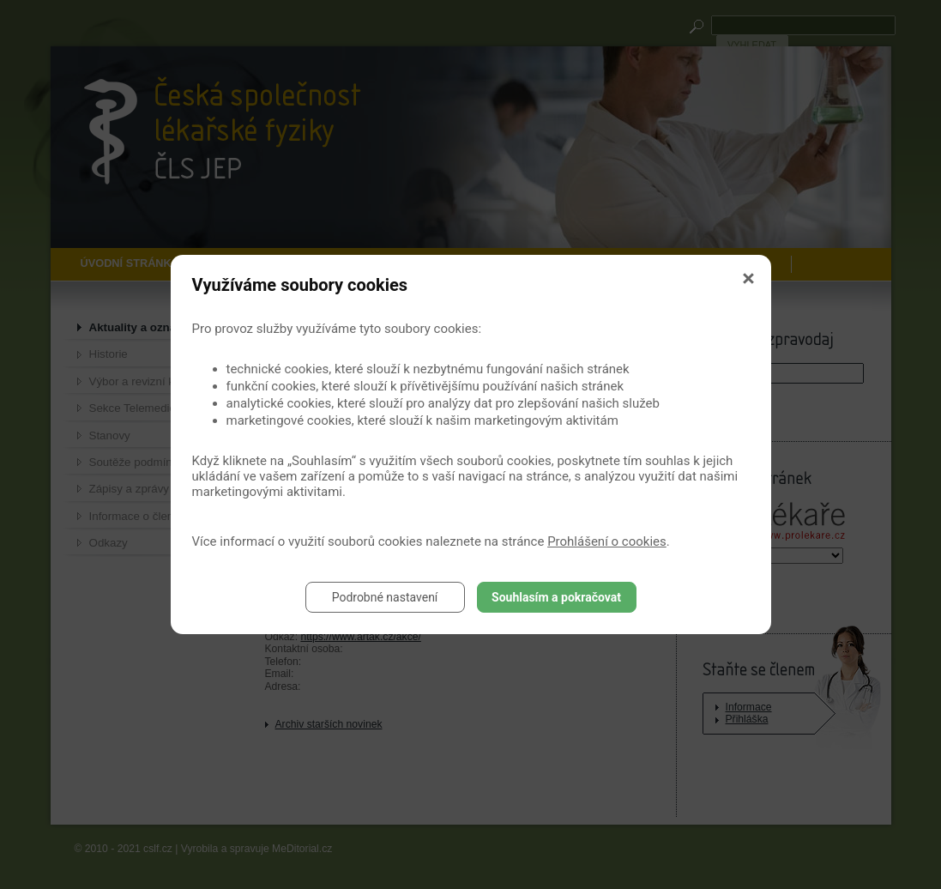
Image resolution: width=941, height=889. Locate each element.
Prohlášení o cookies (607, 541)
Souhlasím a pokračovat (556, 597)
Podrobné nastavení (385, 597)
